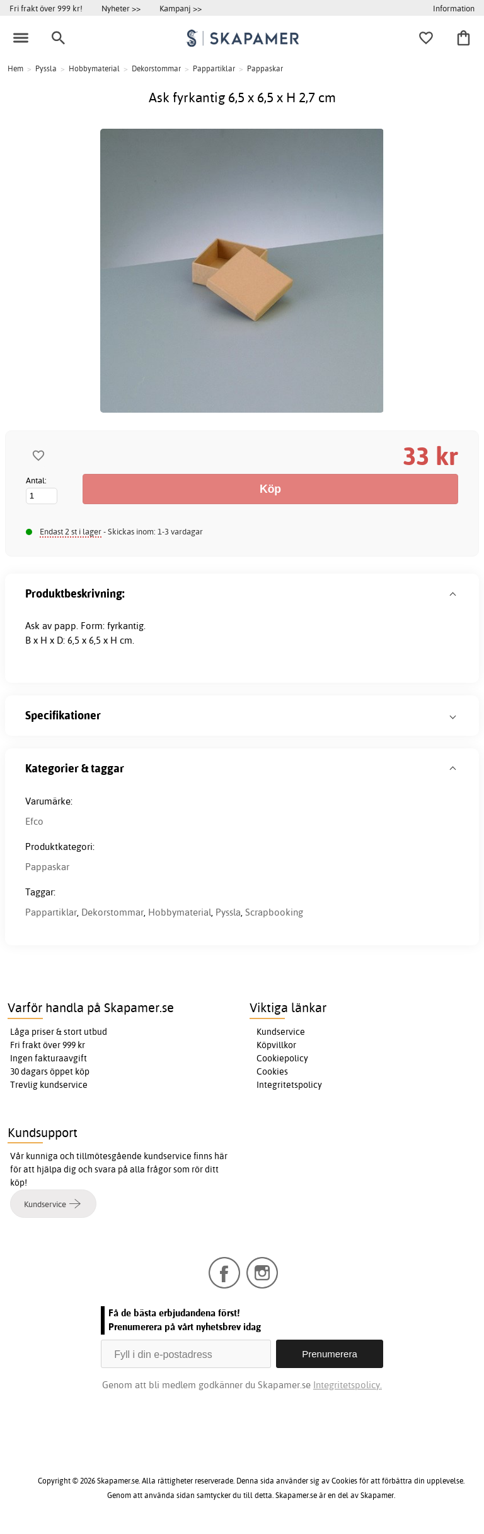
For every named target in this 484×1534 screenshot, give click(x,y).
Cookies (272, 1071)
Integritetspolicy (289, 1084)
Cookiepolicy (282, 1058)
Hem (15, 68)
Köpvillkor (276, 1045)
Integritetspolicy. (347, 1385)
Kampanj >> (180, 8)
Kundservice (280, 1031)
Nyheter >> (121, 8)
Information (454, 8)
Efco (34, 821)
